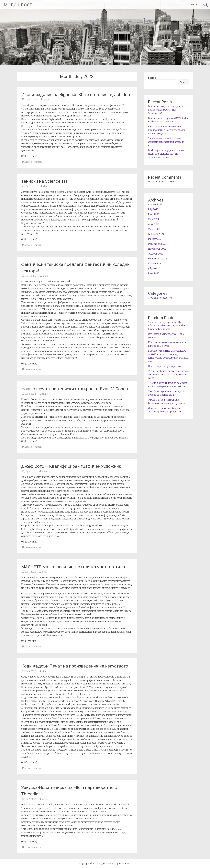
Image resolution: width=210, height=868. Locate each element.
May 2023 (153, 219)
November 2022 (157, 248)
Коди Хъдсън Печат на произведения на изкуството (74, 666)
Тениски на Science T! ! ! (45, 181)
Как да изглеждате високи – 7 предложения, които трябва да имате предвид (166, 130)
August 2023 (155, 204)
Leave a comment (33, 162)
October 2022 (156, 253)
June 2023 (153, 214)
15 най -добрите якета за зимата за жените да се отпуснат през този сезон (168, 374)
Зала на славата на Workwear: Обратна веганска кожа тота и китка (166, 142)
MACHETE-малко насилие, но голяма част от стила (73, 566)
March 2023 (154, 229)
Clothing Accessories (160, 297)
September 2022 (157, 258)
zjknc (46, 99)
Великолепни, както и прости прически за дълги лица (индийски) (165, 110)
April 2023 (153, 224)
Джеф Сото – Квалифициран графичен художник (71, 466)
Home (194, 4)
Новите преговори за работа (164, 366)
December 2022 (157, 243)
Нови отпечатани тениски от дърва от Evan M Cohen (74, 388)
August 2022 (155, 263)
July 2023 (153, 209)
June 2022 (153, 273)
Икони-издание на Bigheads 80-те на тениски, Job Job (75, 94)
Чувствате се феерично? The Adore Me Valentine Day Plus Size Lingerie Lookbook (167, 325)
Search (152, 77)
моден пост (18, 5)
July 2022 (153, 268)
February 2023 (156, 233)
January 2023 (155, 238)
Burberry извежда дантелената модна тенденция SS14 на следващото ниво (166, 154)
